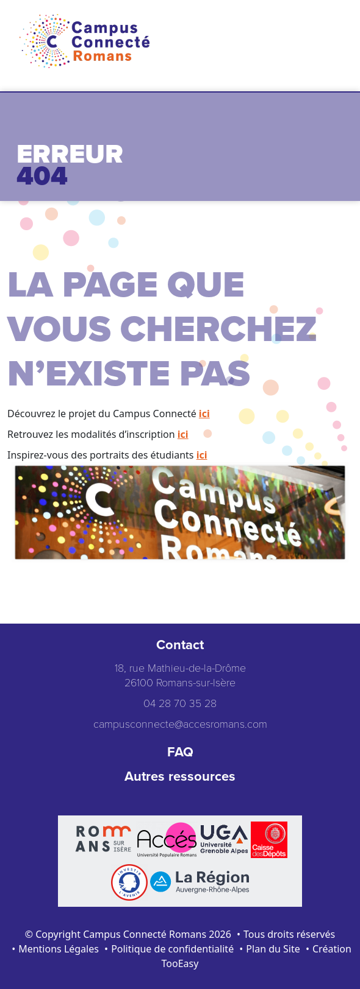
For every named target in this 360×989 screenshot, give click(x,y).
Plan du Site (273, 949)
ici (204, 413)
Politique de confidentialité (172, 949)
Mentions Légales (58, 949)
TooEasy (180, 963)
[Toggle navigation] (326, 33)
